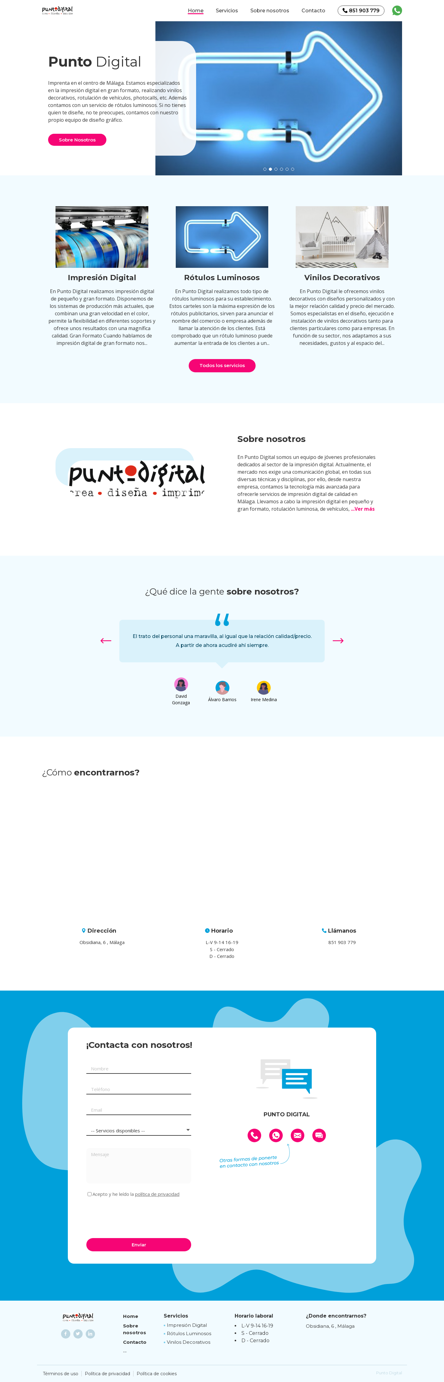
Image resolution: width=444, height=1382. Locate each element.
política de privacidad (157, 1194)
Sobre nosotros (269, 11)
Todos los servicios (222, 365)
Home (196, 11)
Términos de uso (60, 1373)
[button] (264, 169)
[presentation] (133, 1217)
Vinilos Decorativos (188, 1342)
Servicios (227, 11)
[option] (278, 98)
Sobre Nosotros (77, 140)
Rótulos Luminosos (189, 1333)
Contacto (313, 11)
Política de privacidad (107, 1373)
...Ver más (363, 508)
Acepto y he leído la (135, 1194)
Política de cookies (157, 1373)
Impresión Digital (187, 1325)
